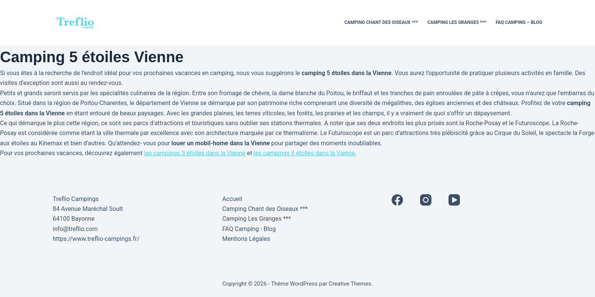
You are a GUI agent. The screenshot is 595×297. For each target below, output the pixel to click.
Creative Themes (350, 283)
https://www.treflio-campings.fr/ (96, 238)
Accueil (232, 199)
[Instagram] (425, 200)
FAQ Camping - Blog (249, 229)
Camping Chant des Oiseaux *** (381, 22)
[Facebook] (397, 200)
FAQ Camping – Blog (519, 22)
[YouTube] (454, 200)
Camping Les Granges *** (456, 22)
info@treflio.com (75, 229)
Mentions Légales (246, 238)
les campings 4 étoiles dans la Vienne (304, 153)
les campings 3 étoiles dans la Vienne (195, 153)
